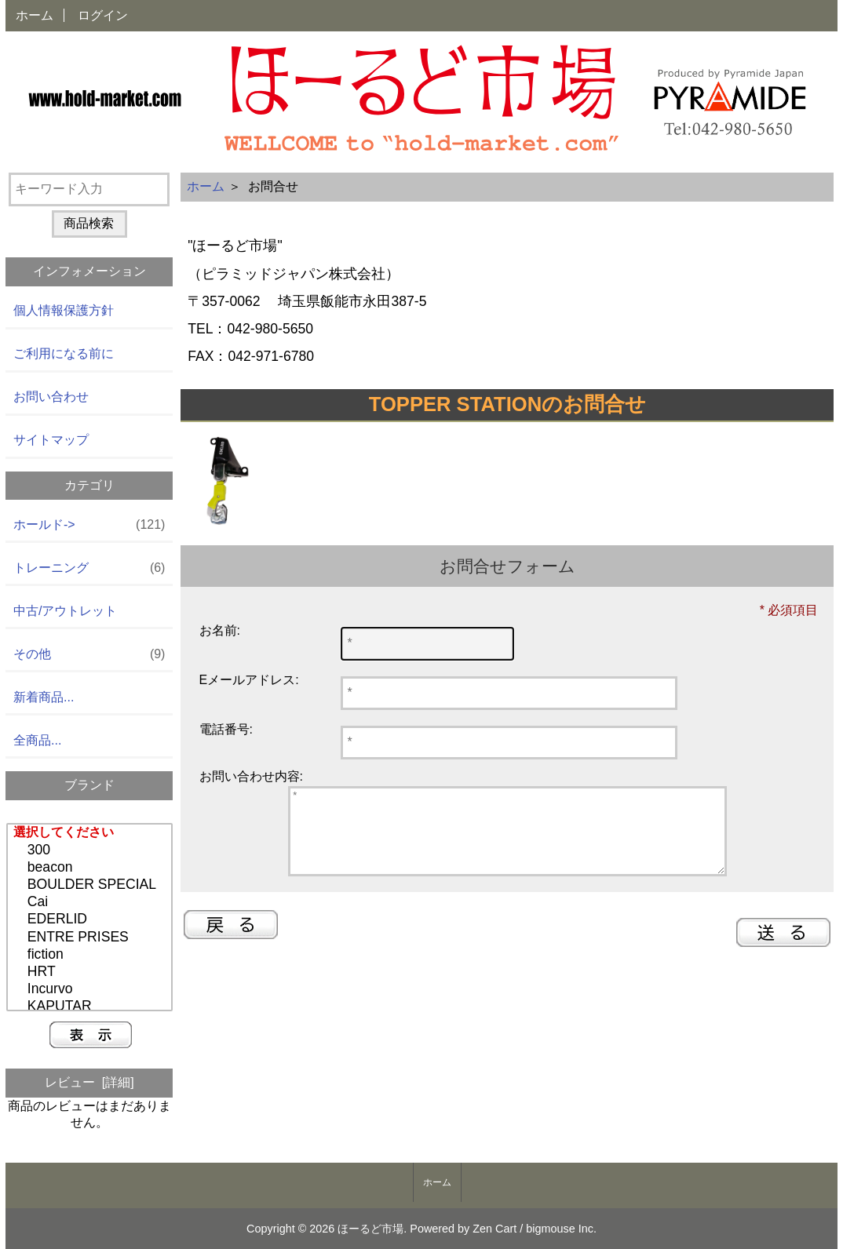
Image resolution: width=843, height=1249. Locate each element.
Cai (91, 902)
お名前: (219, 630)
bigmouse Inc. (561, 1228)
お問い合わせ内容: (251, 776)
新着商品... (43, 697)
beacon (91, 867)
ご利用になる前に (63, 353)
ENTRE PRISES (91, 937)
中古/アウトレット (65, 610)
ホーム (34, 15)
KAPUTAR (91, 1006)
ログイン (103, 15)
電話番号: (226, 729)
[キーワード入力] (89, 189)
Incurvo (91, 989)
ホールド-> (89, 525)
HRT (91, 972)
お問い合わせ (51, 396)
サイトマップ (51, 439)
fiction (91, 954)
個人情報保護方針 (63, 310)
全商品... (37, 740)
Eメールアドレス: (249, 679)
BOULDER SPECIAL (91, 885)
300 (91, 850)
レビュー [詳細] (89, 1082)
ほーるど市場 (370, 1228)
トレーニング (89, 568)
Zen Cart (494, 1228)
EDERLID (91, 919)
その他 (89, 654)
